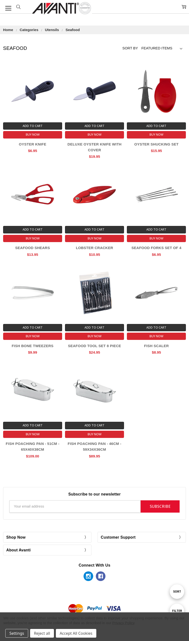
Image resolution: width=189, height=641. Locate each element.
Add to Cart (33, 126)
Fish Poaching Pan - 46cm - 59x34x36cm (94, 446)
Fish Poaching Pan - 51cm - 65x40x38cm (32, 446)
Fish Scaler (156, 346)
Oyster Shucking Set (156, 144)
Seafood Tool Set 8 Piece (94, 346)
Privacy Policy (123, 623)
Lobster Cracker (94, 248)
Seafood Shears (32, 248)
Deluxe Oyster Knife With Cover (94, 147)
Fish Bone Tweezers (32, 346)
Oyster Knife (32, 144)
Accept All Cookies (76, 633)
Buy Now (32, 134)
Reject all (42, 633)
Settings (16, 633)
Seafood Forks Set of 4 (156, 248)
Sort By (130, 48)
